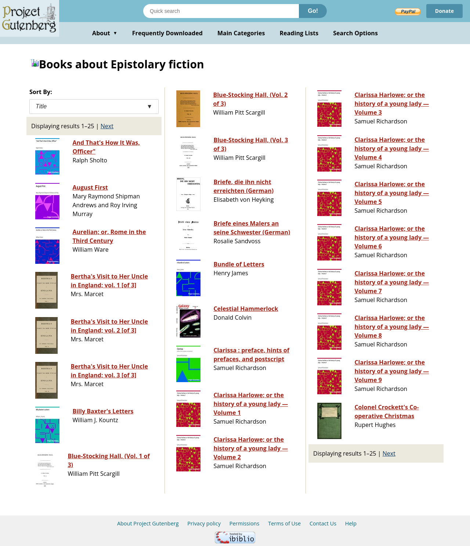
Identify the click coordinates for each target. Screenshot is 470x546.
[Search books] (221, 11)
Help (351, 523)
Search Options (355, 33)
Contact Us (323, 523)
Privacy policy (204, 523)
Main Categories (241, 33)
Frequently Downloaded (167, 33)
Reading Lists (299, 33)
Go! (313, 11)
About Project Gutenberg (148, 523)
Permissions (244, 523)
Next (107, 126)
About (105, 33)
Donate (444, 10)
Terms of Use (284, 523)
